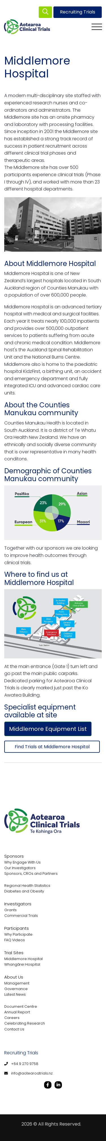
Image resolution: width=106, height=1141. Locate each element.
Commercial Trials (21, 915)
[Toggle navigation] (97, 27)
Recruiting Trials (77, 12)
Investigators (17, 904)
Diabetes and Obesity (24, 891)
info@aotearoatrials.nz (32, 1073)
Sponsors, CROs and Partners (31, 873)
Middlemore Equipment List (48, 729)
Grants (10, 910)
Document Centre (20, 1006)
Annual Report (17, 1012)
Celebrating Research (24, 1023)
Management (16, 983)
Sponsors (14, 856)
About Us (13, 977)
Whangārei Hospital (22, 964)
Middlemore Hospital (23, 958)
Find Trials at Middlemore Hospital (52, 746)
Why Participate (18, 934)
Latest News (15, 994)
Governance (16, 988)
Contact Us (14, 1029)
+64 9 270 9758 (24, 1063)
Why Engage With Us (22, 862)
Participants (16, 928)
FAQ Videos (14, 940)
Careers (12, 1017)
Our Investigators (20, 867)
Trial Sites (13, 953)
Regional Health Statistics (27, 885)
